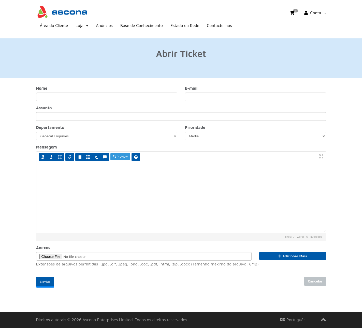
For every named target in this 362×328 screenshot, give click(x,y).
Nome (42, 88)
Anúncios (104, 25)
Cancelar (315, 281)
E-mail (191, 88)
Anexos (43, 247)
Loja (82, 25)
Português (292, 319)
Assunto (44, 108)
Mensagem (46, 147)
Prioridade (195, 127)
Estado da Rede (184, 25)
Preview (120, 156)
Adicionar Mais (292, 256)
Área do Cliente (54, 25)
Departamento (50, 127)
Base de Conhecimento (141, 25)
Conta (315, 12)
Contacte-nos (219, 25)
